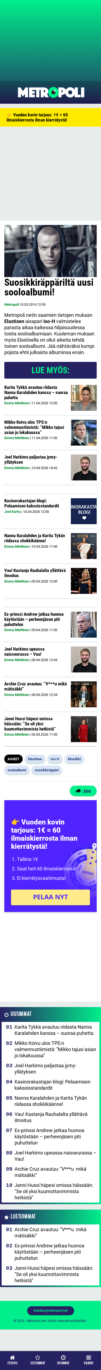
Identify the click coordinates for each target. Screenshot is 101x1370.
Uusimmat (21, 1014)
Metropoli (11, 304)
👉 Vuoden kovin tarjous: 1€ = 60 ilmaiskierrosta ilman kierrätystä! (37, 117)
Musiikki (74, 759)
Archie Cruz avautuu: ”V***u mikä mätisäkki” (35, 686)
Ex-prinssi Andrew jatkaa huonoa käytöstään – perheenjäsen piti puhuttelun (34, 619)
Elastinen (35, 759)
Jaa (83, 791)
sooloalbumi (17, 770)
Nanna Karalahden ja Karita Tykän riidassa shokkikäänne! (34, 538)
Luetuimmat (23, 1217)
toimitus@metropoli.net (51, 1310)
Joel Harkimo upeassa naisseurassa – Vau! (24, 651)
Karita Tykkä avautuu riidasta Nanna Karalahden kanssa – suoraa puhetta (36, 392)
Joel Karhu (12, 512)
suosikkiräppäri (47, 770)
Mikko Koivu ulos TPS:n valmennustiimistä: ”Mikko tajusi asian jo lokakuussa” (34, 427)
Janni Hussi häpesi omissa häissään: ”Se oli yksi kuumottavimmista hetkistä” (30, 723)
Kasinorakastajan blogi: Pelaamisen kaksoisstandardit (31, 503)
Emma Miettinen (16, 403)
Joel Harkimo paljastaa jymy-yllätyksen (30, 459)
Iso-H (55, 759)
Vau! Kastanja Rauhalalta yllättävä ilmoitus (35, 573)
